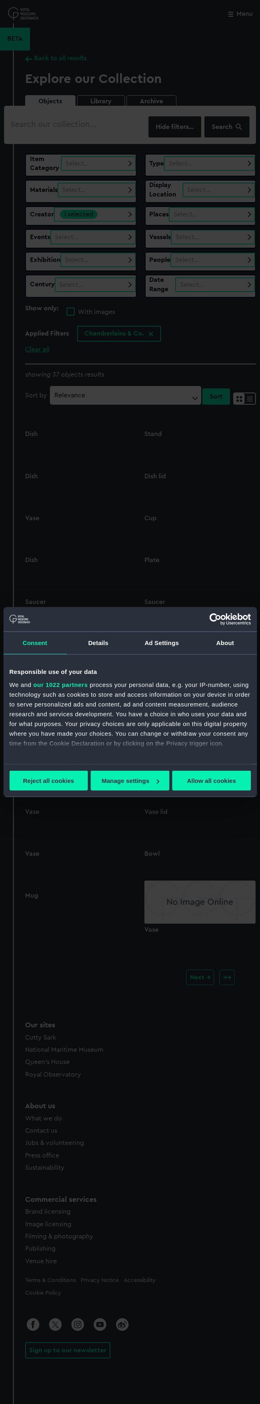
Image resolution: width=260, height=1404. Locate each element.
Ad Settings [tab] (161, 642)
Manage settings (130, 780)
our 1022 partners (60, 684)
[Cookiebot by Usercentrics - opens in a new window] (215, 619)
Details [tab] (98, 642)
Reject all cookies (48, 780)
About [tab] (225, 642)
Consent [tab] (35, 642)
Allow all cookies (211, 780)
